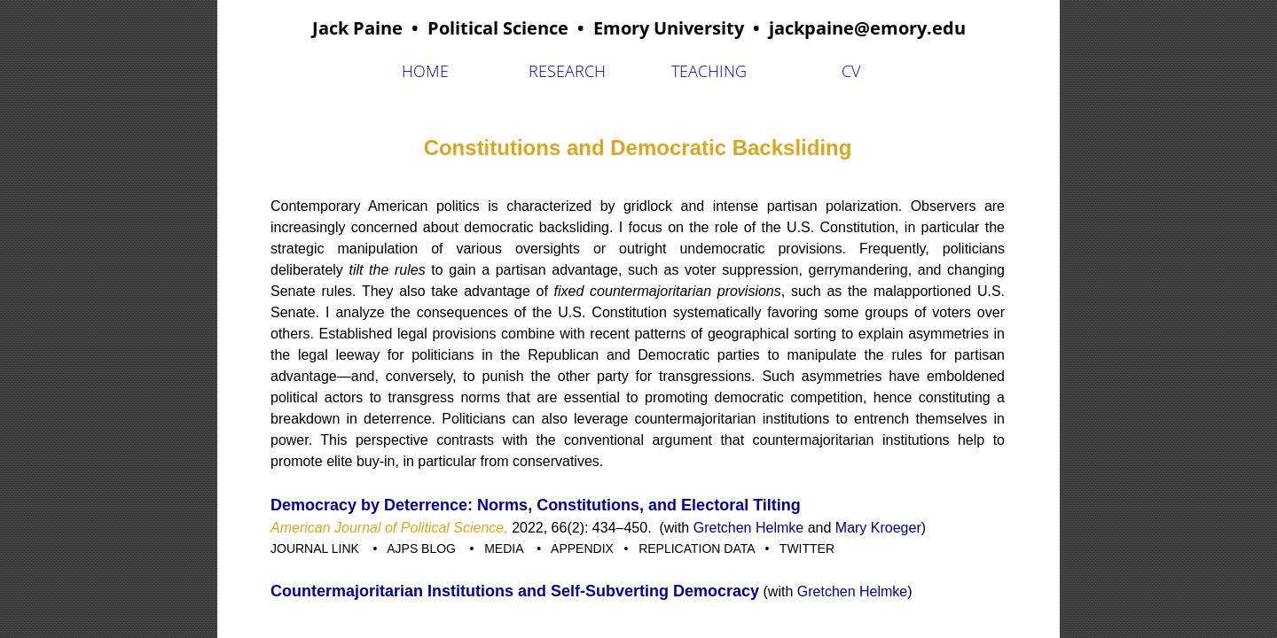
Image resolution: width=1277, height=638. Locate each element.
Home (425, 71)
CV (851, 71)
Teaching (709, 71)
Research (567, 71)
